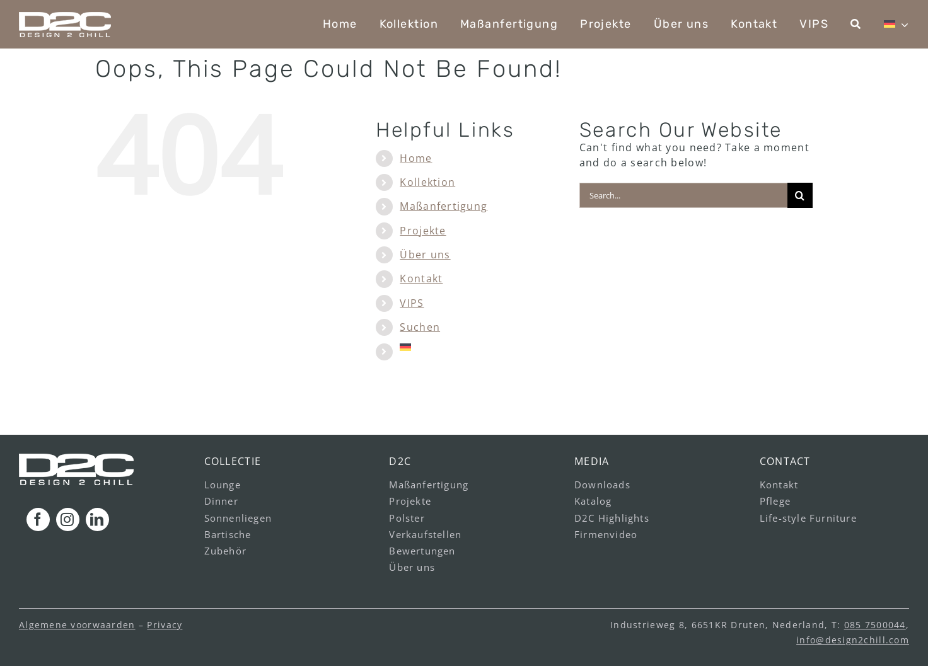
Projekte (423, 231)
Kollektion (427, 182)
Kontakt (421, 278)
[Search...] (683, 195)
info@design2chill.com (852, 640)
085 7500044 (875, 625)
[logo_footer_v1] (76, 459)
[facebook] (38, 519)
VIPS (412, 303)
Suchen (420, 327)
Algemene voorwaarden (77, 625)
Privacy (164, 625)
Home (416, 158)
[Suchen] (855, 24)
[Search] (800, 195)
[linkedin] (97, 519)
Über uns (425, 254)
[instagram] (67, 519)
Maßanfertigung (443, 206)
